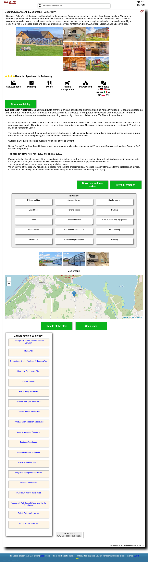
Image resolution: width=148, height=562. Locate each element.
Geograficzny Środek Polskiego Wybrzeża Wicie (28, 361)
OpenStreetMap (136, 317)
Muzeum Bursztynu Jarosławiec (28, 402)
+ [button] (9, 279)
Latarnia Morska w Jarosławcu (28, 432)
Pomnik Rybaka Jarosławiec (28, 412)
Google (42, 556)
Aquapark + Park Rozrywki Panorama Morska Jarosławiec (28, 504)
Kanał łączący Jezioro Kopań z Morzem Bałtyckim (28, 342)
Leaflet (125, 317)
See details (91, 326)
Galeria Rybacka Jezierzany (28, 513)
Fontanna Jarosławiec (28, 442)
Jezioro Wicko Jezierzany (28, 523)
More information (125, 185)
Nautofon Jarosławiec (28, 483)
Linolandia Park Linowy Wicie (28, 371)
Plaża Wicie (28, 351)
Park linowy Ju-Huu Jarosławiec (28, 493)
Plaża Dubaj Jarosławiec (28, 391)
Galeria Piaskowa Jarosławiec (28, 452)
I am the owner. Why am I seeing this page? (69, 535)
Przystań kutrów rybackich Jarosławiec (29, 422)
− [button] (9, 284)
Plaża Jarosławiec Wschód (28, 462)
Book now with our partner (92, 184)
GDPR (136, 556)
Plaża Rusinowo (28, 381)
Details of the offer (57, 326)
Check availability (20, 104)
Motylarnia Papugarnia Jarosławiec (28, 473)
